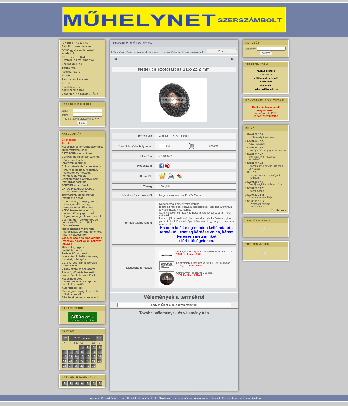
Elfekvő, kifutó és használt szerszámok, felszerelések (79, 274)
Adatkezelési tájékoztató (246, 398)
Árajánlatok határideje (260, 197)
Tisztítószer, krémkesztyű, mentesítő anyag (78, 196)
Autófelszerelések (73, 287)
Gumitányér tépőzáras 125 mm (194, 272)
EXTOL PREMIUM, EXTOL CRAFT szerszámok (78, 190)
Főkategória (117, 52)
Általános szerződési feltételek (212, 398)
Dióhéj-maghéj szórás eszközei (265, 184)
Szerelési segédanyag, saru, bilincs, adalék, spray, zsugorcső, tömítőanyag (79, 204)
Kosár (121, 398)
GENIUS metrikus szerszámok (81, 156)
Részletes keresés (138, 398)
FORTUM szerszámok (75, 185)
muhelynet (259, 89)
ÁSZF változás (257, 143)
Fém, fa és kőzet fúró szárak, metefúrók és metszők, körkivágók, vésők (80, 172)
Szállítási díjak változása (262, 137)
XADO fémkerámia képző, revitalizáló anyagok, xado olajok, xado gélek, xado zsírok (82, 213)
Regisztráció (108, 398)
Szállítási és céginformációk (175, 398)
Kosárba (213, 146)
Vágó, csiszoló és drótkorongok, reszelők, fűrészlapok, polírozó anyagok (82, 240)
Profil (154, 398)
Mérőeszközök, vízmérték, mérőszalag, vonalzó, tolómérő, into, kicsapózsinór (82, 231)
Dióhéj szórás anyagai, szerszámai (267, 150)
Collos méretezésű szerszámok (81, 166)
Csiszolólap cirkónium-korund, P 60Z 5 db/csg (203, 262)
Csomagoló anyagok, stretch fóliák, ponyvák (80, 292)
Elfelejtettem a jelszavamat (82, 119)
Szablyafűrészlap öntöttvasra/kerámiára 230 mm (204, 251)
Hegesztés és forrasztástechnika (82, 146)
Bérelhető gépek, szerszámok (80, 297)
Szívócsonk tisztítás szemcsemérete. (259, 205)
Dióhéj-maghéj (256, 191)
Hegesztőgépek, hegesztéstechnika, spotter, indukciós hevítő (79, 281)
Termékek (93, 398)
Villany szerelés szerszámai (79, 268)
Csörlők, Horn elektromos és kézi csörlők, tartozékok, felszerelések (80, 222)
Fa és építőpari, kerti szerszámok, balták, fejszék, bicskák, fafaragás (80, 256)
